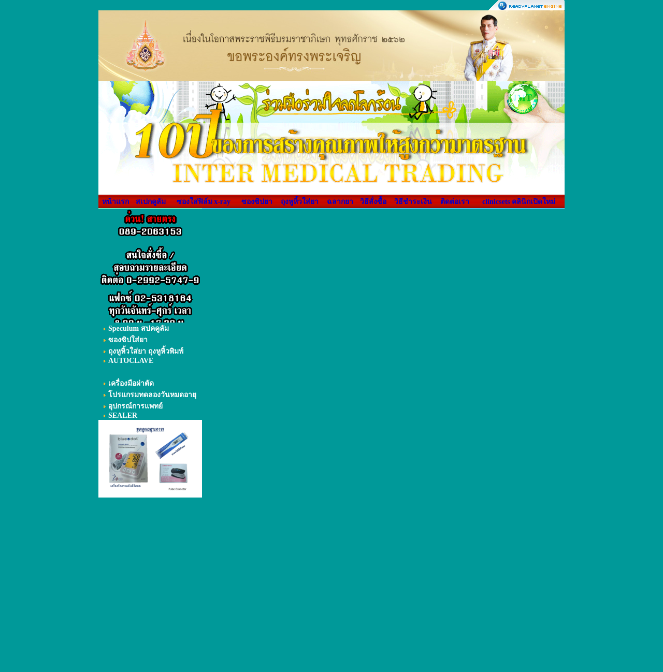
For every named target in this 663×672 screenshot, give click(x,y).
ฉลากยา (340, 202)
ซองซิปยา (256, 202)
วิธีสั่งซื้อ (373, 202)
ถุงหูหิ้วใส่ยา (300, 202)
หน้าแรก (115, 202)
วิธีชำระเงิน (413, 202)
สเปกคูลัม (151, 202)
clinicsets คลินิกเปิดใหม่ (518, 202)
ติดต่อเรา (454, 202)
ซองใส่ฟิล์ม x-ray (203, 202)
